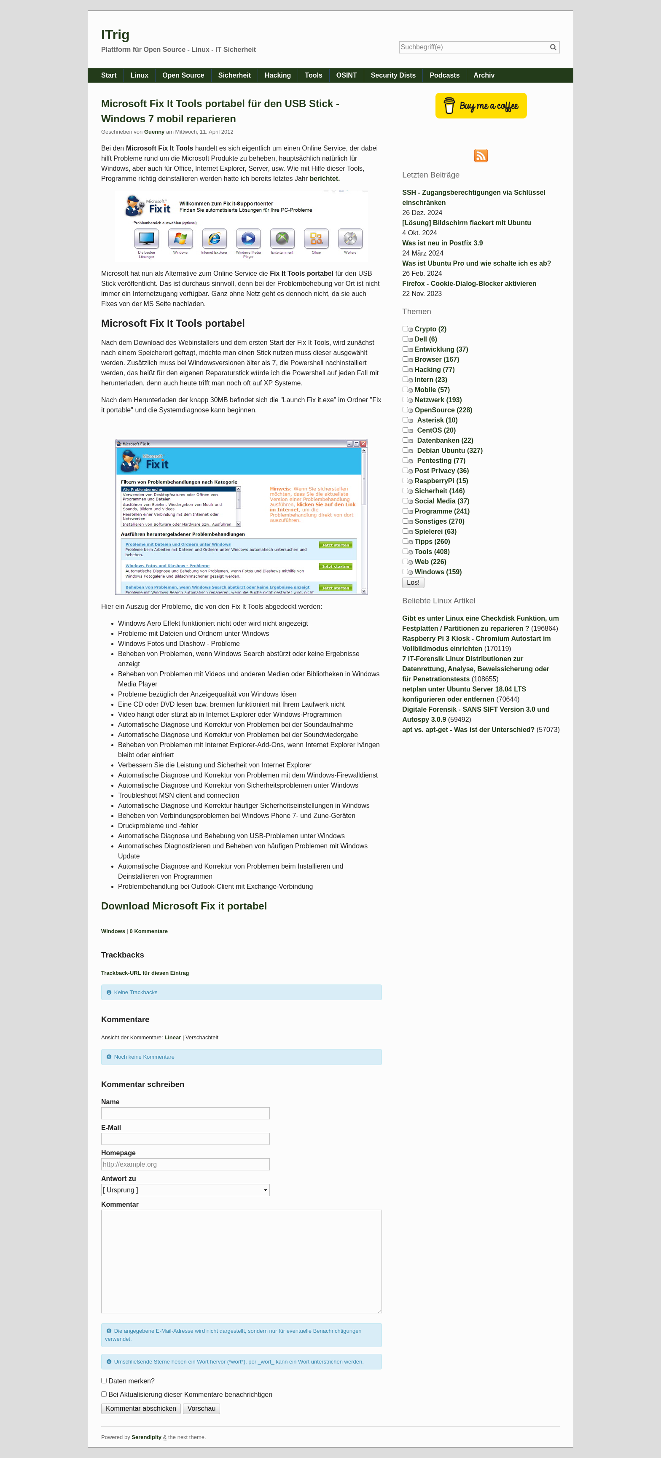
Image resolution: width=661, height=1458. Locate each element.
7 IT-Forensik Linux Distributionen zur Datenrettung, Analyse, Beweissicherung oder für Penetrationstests (475, 669)
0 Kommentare (149, 931)
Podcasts (444, 75)
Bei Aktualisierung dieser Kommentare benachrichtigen (190, 1394)
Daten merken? (131, 1381)
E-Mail (111, 1127)
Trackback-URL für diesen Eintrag (145, 973)
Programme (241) (442, 511)
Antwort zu (118, 1178)
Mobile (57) (432, 389)
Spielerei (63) (436, 531)
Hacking (278, 75)
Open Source (183, 75)
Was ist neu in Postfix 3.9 (442, 243)
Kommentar (120, 1204)
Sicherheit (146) (440, 491)
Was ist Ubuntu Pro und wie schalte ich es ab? (476, 263)
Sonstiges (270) (440, 521)
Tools (313, 75)
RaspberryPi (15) (441, 480)
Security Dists (393, 75)
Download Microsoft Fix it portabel (184, 906)
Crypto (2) (431, 329)
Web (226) (430, 561)
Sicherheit (234, 75)
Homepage (118, 1153)
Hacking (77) (435, 369)
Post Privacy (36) (442, 470)
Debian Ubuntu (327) (450, 450)
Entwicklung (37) (441, 349)
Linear (172, 1037)
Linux (139, 75)
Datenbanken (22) (445, 440)
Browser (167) (437, 359)
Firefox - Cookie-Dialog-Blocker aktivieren (469, 283)
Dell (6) (426, 339)
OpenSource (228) (444, 410)
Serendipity (146, 1437)
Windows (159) (438, 572)
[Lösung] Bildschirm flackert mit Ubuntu (466, 222)
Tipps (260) (432, 541)
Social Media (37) (442, 501)
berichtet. (324, 178)
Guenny (154, 132)
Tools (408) (432, 551)
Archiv (484, 75)
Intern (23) (431, 379)
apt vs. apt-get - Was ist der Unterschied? (468, 729)
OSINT (346, 75)
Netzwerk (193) (438, 400)
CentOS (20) (436, 430)
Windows (113, 931)
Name (110, 1102)
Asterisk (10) (437, 420)
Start (108, 75)
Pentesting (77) (441, 460)
